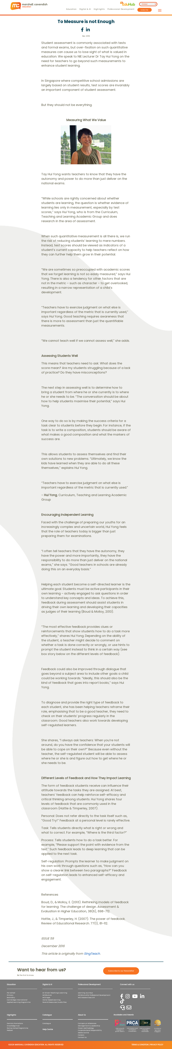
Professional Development (121, 9)
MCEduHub (47, 995)
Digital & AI (85, 9)
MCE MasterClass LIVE (86, 997)
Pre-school (11, 993)
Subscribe (144, 10)
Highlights (99, 9)
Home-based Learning (51, 1000)
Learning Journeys (85, 993)
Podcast (10, 1030)
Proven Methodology (86, 1028)
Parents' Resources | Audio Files (54, 1002)
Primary (10, 995)
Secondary (11, 997)
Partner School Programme (17, 1028)
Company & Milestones (87, 1023)
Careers (81, 1035)
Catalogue (46, 1023)
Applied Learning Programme (19, 1002)
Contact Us (82, 1037)
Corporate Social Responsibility (90, 1030)
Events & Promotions (15, 1023)
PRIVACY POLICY (156, 1044)
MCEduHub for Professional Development (94, 995)
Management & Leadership (89, 1026)
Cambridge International (17, 1000)
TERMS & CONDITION (140, 1044)
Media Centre (83, 1033)
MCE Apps (46, 997)
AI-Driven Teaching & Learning (54, 993)
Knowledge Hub (13, 1026)
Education (71, 9)
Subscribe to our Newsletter (121, 970)
